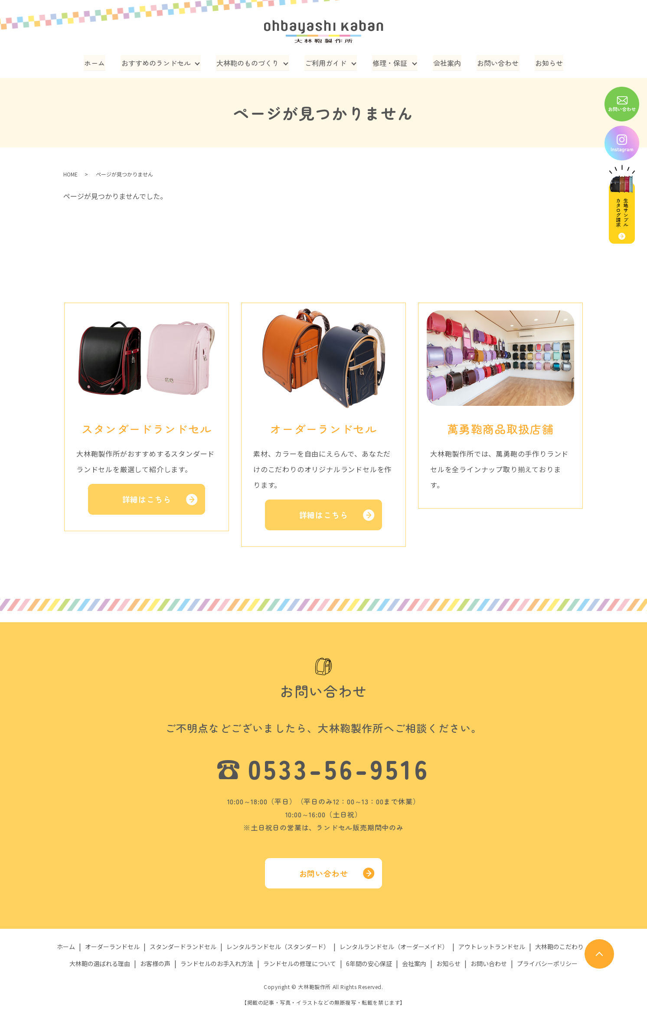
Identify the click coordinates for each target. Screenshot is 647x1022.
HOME (70, 174)
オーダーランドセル (112, 946)
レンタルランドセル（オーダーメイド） (394, 946)
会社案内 (447, 62)
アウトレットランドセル (491, 946)
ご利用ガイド (326, 62)
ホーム (96, 62)
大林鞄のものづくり (248, 62)
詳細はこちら (146, 499)
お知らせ (547, 62)
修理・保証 (390, 62)
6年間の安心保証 (369, 963)
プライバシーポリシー (547, 963)
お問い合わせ (497, 62)
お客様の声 (155, 963)
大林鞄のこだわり (559, 946)
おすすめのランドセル (157, 62)
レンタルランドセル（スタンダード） (278, 946)
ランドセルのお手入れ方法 (216, 963)
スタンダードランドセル (183, 946)
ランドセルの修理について (299, 963)
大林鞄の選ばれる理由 (99, 963)
